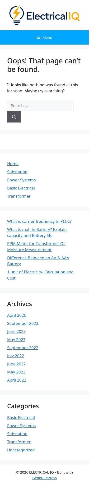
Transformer (19, 196)
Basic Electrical (21, 188)
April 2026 (16, 315)
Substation (17, 171)
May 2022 (16, 372)
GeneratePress (44, 477)
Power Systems (21, 180)
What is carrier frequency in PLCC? (39, 221)
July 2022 (15, 355)
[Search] (14, 117)
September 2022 (22, 347)
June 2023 (16, 331)
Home (13, 163)
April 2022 (16, 380)
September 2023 (22, 323)
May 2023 (16, 339)
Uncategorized (21, 450)
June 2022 (16, 364)
